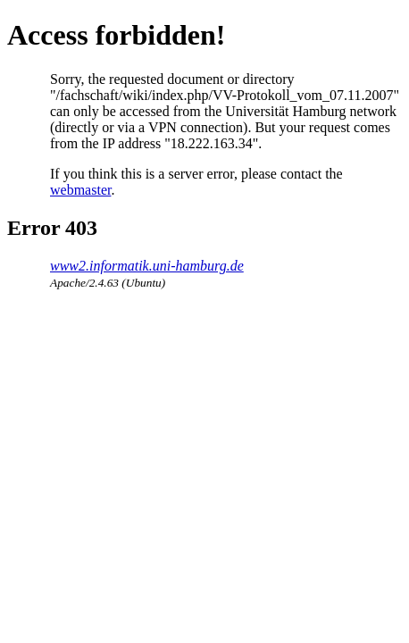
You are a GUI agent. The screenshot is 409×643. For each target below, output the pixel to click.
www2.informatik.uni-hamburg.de (147, 265)
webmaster (80, 189)
